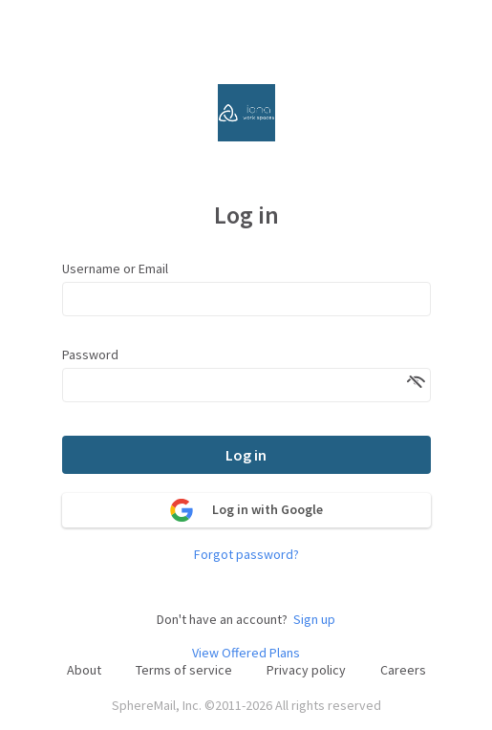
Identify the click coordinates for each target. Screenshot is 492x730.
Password (90, 354)
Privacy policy (306, 670)
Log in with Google (246, 510)
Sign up (314, 620)
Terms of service (184, 670)
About (84, 670)
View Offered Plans (246, 653)
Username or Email (115, 268)
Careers (403, 670)
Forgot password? (246, 555)
